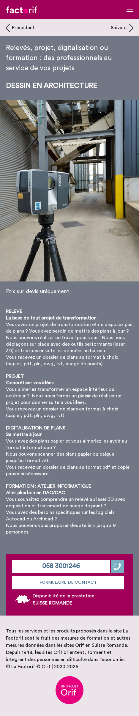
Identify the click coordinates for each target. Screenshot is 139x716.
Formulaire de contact (68, 582)
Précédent (23, 27)
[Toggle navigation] (130, 10)
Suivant (119, 27)
